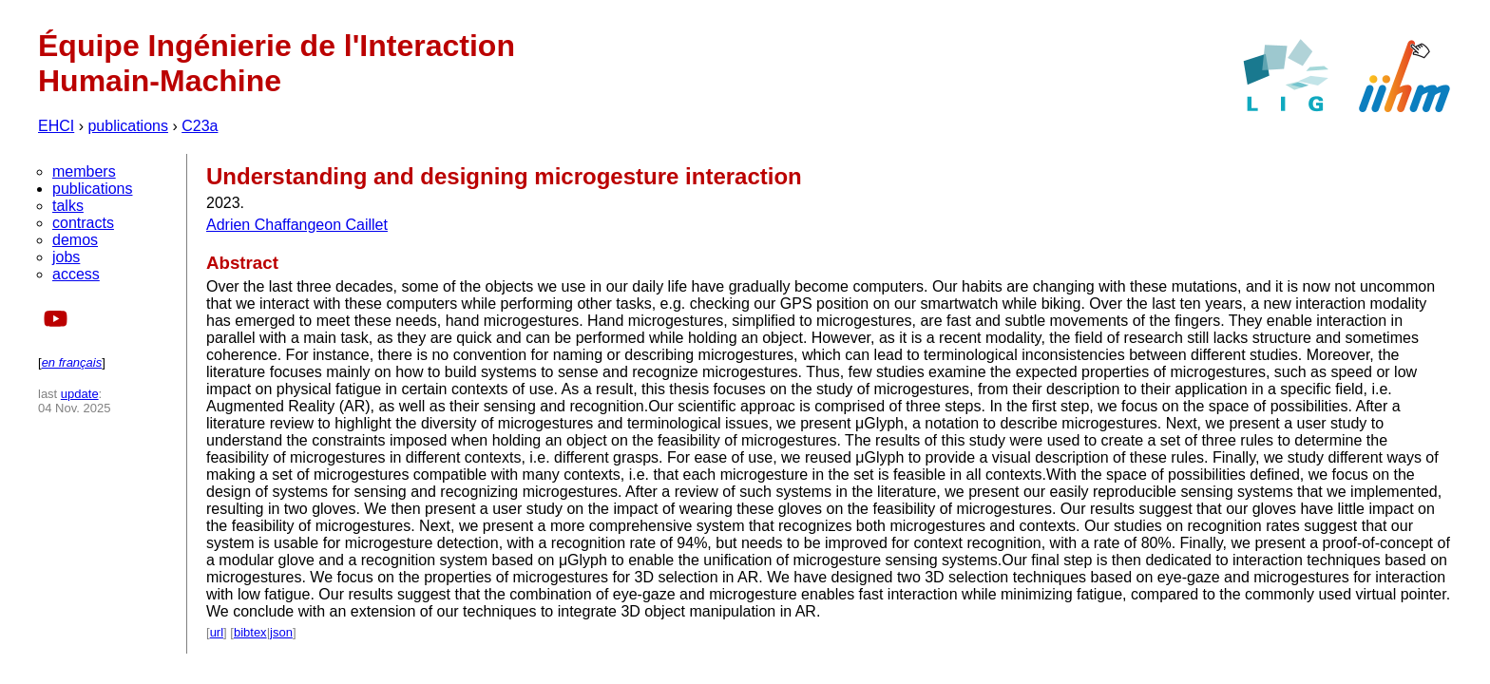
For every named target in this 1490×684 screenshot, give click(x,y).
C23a (199, 126)
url (216, 632)
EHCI (56, 126)
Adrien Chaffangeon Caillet (297, 225)
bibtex (250, 632)
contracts (83, 223)
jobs (66, 257)
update (80, 394)
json (281, 632)
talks (68, 206)
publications (127, 126)
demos (75, 240)
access (76, 274)
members (84, 171)
